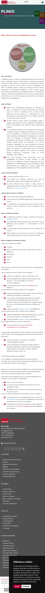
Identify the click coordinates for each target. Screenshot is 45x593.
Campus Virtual (7, 543)
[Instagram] (16, 448)
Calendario (6, 501)
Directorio (5, 560)
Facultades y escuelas (9, 516)
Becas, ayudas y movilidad (11, 499)
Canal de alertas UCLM (10, 553)
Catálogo (31, 285)
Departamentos (7, 519)
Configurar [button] (26, 586)
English (26, 2)
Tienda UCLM (7, 565)
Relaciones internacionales (11, 460)
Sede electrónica (8, 548)
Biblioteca (5, 541)
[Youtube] (19, 448)
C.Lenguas (6, 528)
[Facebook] (5, 448)
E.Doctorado (6, 523)
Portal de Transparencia (10, 472)
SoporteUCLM (10, 443)
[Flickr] (23, 448)
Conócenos (12, 16)
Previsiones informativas (11, 469)
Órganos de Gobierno (9, 464)
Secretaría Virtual (8, 546)
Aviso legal (4, 581)
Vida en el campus (8, 496)
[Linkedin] (12, 448)
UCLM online (6, 494)
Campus (5, 462)
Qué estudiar (6, 489)
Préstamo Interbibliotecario (24, 406)
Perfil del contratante (9, 555)
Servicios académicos (9, 504)
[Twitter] (9, 448)
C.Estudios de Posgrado (10, 526)
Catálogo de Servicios (23, 16)
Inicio (5, 16)
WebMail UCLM (7, 563)
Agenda (5, 467)
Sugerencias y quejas (9, 550)
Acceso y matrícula (8, 491)
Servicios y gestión (8, 474)
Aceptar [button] (17, 586)
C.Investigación (7, 521)
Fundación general (8, 476)
